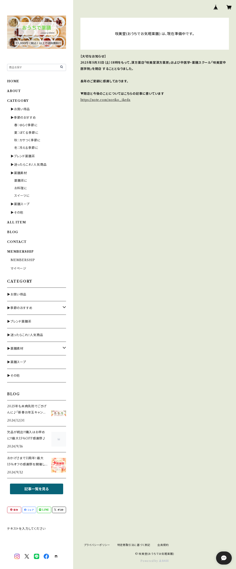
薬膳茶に (20, 181)
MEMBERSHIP (23, 260)
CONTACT (17, 242)
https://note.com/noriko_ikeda (105, 100)
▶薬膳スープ (20, 204)
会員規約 (163, 545)
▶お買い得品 (20, 109)
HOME (13, 81)
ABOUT (14, 91)
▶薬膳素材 (19, 173)
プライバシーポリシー (97, 545)
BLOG (12, 232)
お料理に (20, 188)
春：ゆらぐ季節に (25, 125)
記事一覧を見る (36, 489)
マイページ (18, 268)
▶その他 (17, 213)
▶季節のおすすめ (23, 118)
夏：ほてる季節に (26, 133)
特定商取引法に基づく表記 (133, 545)
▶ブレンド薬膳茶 (23, 156)
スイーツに (21, 196)
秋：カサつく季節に (27, 140)
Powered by (154, 561)
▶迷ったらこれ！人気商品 (29, 165)
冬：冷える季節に (26, 148)
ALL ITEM (16, 222)
